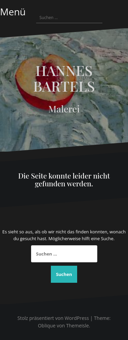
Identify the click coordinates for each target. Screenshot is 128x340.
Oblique (47, 325)
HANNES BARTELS (64, 78)
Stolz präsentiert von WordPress (53, 318)
